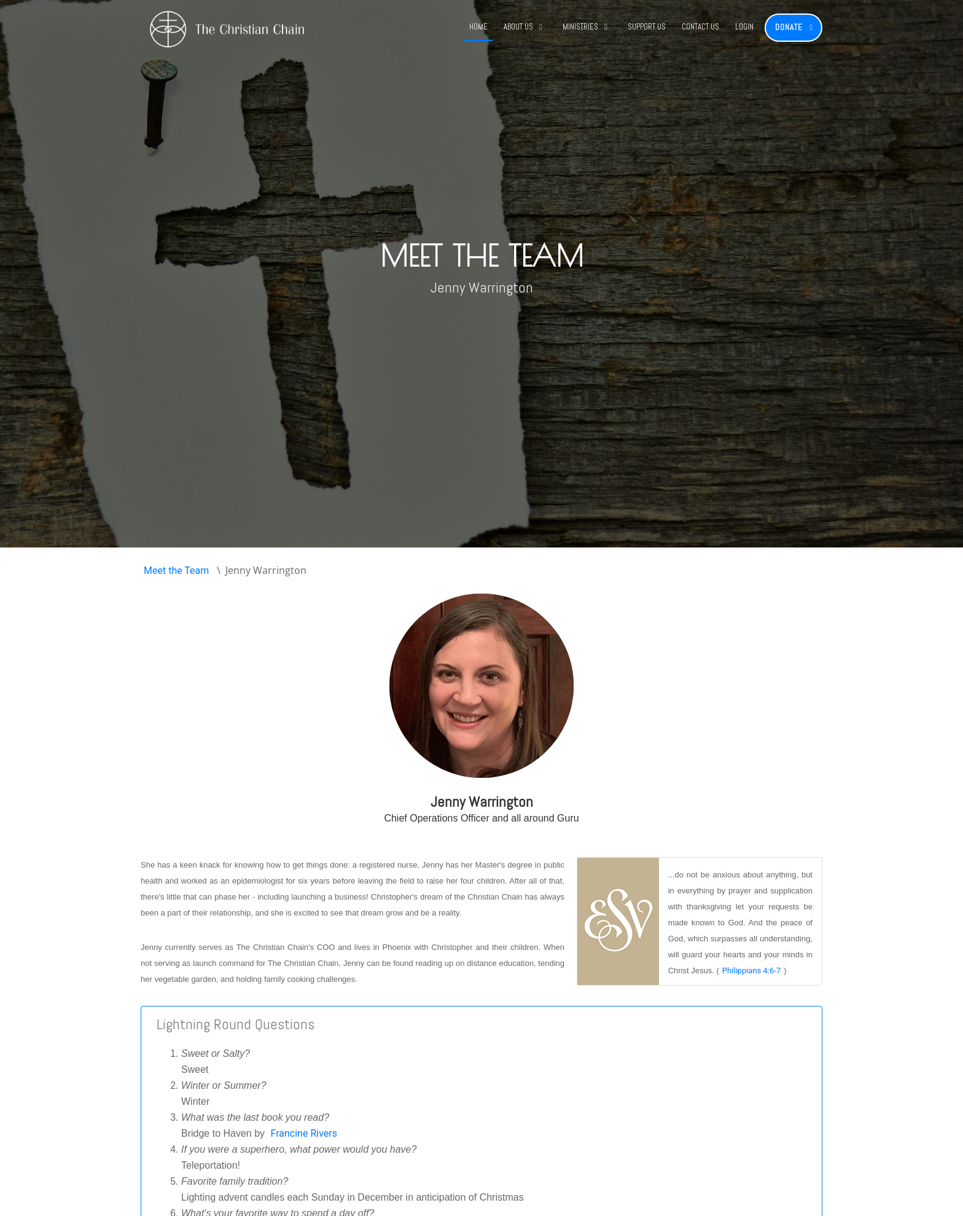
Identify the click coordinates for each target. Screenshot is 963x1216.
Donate (789, 27)
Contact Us (700, 27)
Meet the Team (176, 570)
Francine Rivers (304, 1133)
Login (744, 27)
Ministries (580, 27)
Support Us (647, 27)
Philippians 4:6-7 (751, 970)
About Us (518, 27)
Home (478, 27)
